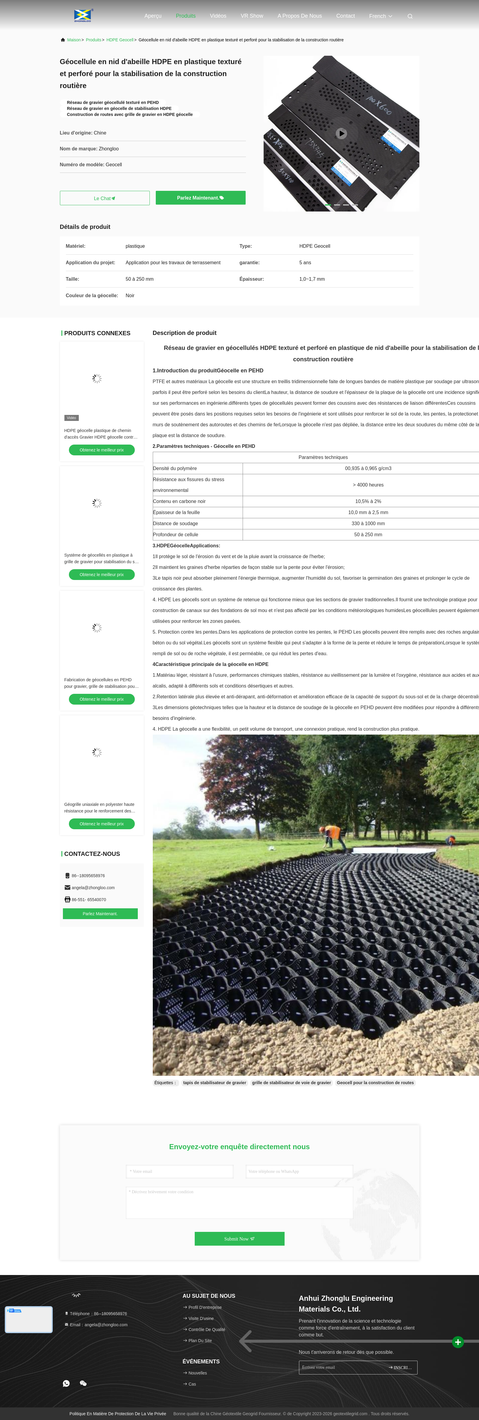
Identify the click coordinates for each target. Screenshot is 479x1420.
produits (93, 39)
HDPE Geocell (119, 39)
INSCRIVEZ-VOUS (400, 1367)
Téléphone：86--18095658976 (95, 1313)
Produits (186, 16)
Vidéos (218, 16)
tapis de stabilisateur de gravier (214, 1082)
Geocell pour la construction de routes (375, 1082)
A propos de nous (300, 16)
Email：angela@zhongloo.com (96, 1324)
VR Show (252, 16)
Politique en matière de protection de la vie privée (117, 1413)
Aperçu (152, 16)
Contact (345, 16)
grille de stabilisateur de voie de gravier (291, 1082)
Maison (74, 39)
